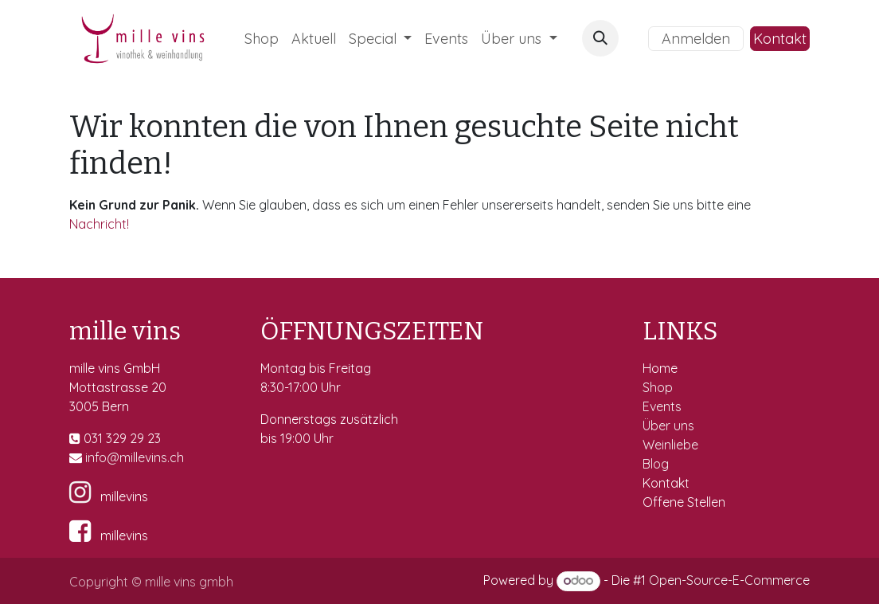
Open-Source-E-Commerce (729, 580)
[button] (600, 38)
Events (664, 406)
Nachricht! (99, 224)
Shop (659, 387)
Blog (656, 464)
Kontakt (780, 38)
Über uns (668, 425)
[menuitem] (261, 39)
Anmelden (696, 38)
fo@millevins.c (136, 457)
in (90, 457)
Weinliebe (672, 445)
